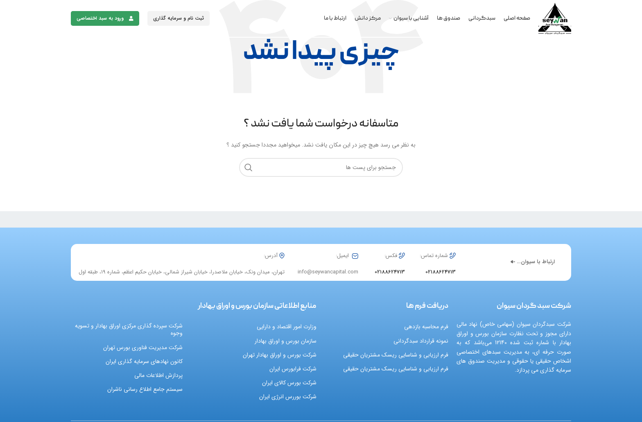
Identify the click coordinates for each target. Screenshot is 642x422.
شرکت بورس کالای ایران (289, 382)
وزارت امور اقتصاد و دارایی (286, 326)
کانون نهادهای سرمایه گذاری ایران (144, 361)
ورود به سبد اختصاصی (105, 18)
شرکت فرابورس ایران (292, 368)
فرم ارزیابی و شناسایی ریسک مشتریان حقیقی (395, 354)
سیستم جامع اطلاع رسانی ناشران (145, 389)
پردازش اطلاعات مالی (158, 375)
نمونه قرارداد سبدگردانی (420, 340)
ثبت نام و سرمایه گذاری (178, 18)
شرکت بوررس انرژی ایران (287, 396)
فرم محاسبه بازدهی (426, 326)
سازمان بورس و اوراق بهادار (285, 340)
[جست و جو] (321, 167)
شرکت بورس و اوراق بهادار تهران (279, 354)
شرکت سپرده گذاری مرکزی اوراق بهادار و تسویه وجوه (129, 329)
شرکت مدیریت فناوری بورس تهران (143, 347)
